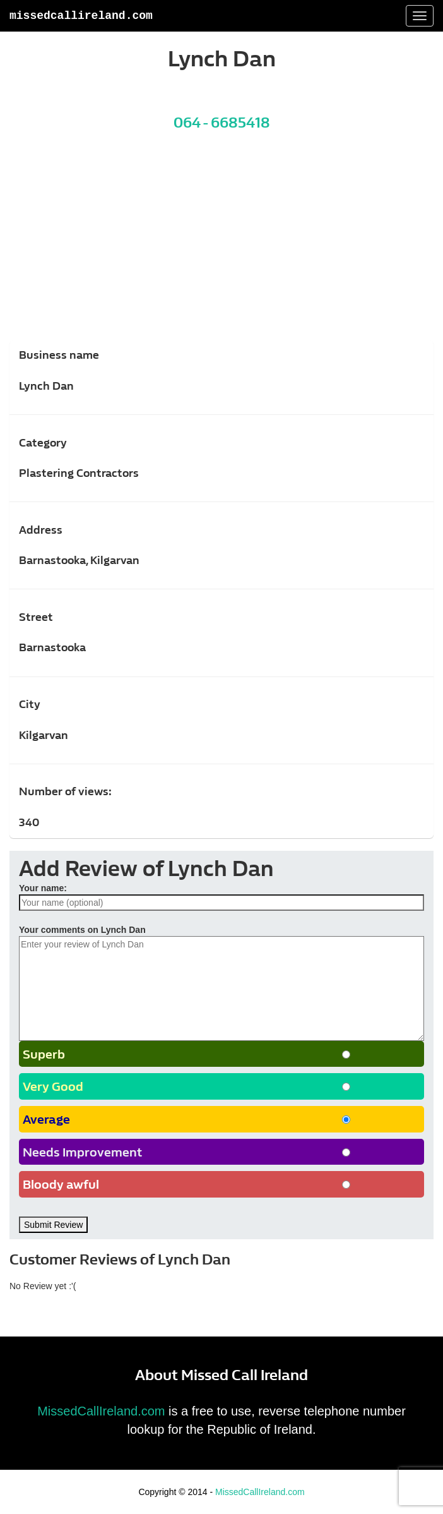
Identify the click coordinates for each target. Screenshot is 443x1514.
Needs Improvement (83, 1152)
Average (46, 1119)
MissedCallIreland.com (81, 15)
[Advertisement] (221, 244)
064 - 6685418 (222, 122)
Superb (44, 1054)
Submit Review (53, 1225)
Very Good (53, 1086)
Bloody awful (61, 1184)
